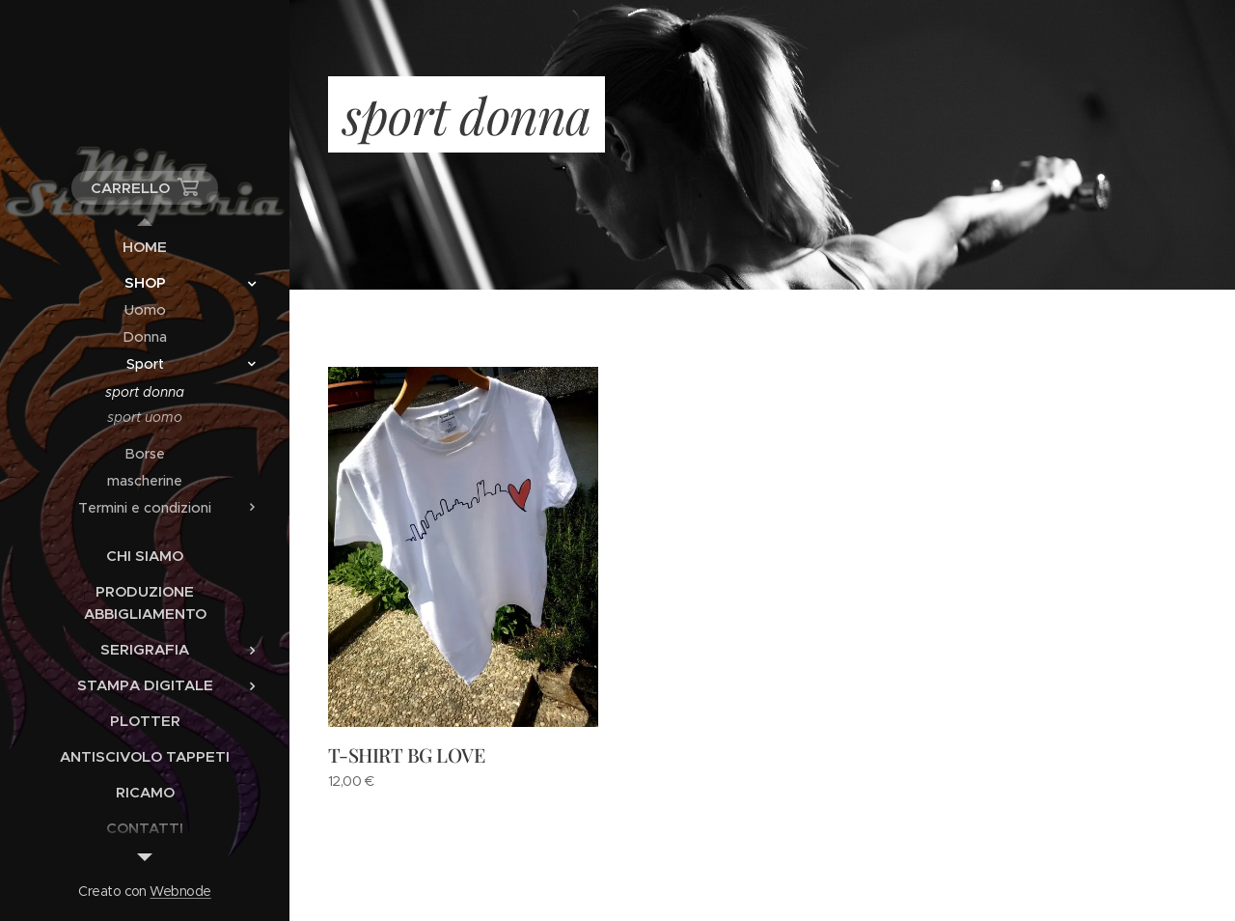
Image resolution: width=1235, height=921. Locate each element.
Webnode (180, 891)
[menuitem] (145, 247)
